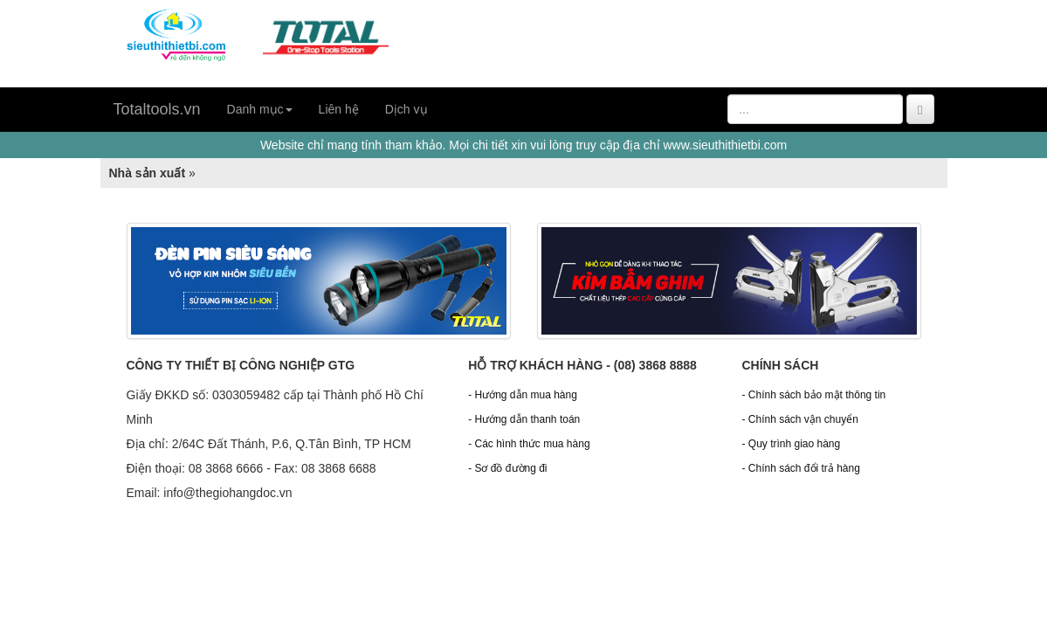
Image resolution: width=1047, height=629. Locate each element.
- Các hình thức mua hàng (528, 444)
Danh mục (260, 109)
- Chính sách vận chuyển (799, 419)
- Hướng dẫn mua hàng (522, 395)
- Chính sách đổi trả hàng (800, 468)
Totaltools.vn (157, 109)
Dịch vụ (406, 109)
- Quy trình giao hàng (790, 444)
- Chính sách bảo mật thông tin (813, 395)
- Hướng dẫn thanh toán (524, 419)
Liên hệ (339, 109)
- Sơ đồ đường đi (507, 468)
